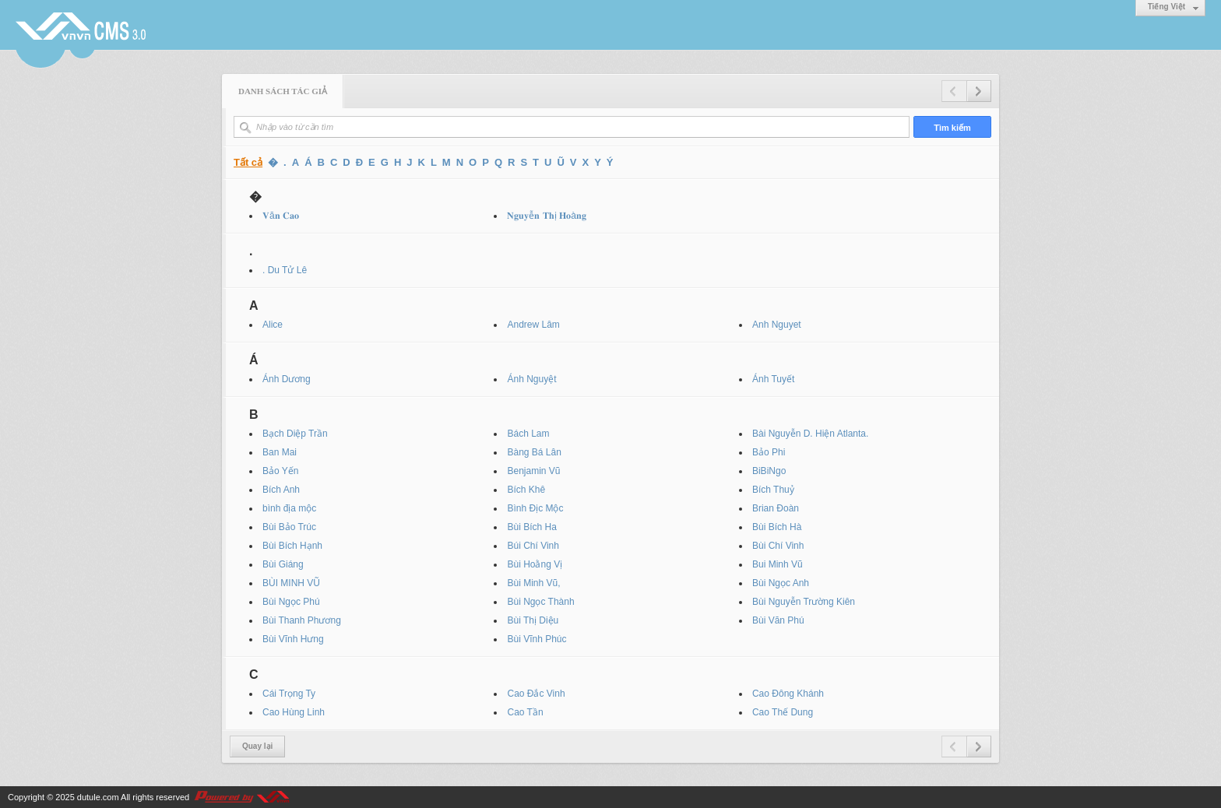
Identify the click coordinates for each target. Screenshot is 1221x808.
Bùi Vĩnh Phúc (536, 639)
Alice (272, 324)
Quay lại (257, 746)
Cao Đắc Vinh (536, 693)
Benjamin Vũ (533, 470)
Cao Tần (525, 712)
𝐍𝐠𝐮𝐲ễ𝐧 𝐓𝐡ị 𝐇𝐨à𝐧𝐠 (546, 215)
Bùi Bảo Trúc (289, 527)
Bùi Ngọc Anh (780, 583)
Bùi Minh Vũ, (533, 583)
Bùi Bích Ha (531, 527)
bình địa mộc (289, 508)
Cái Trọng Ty (288, 693)
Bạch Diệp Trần (295, 433)
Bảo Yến (280, 470)
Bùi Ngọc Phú (291, 601)
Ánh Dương (286, 379)
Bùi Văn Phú (778, 620)
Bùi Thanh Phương (301, 620)
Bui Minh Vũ (777, 564)
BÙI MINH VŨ (291, 583)
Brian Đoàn (775, 508)
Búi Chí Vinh (533, 545)
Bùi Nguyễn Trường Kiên (803, 601)
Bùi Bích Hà (776, 527)
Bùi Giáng (283, 564)
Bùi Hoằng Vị (534, 564)
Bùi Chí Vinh (778, 545)
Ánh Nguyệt (531, 379)
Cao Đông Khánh (788, 693)
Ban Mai (279, 452)
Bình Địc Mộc (535, 508)
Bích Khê (526, 489)
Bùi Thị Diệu (532, 620)
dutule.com (98, 797)
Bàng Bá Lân (534, 452)
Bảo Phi (768, 452)
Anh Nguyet (776, 324)
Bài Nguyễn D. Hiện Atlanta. (810, 433)
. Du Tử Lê (284, 270)
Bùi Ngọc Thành (540, 601)
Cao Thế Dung (782, 712)
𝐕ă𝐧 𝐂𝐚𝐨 (280, 215)
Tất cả (248, 162)
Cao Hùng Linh (293, 712)
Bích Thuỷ (773, 489)
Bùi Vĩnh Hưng (293, 639)
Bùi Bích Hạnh (292, 545)
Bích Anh (281, 489)
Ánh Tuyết (773, 379)
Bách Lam (528, 433)
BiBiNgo (769, 470)
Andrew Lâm (533, 324)
